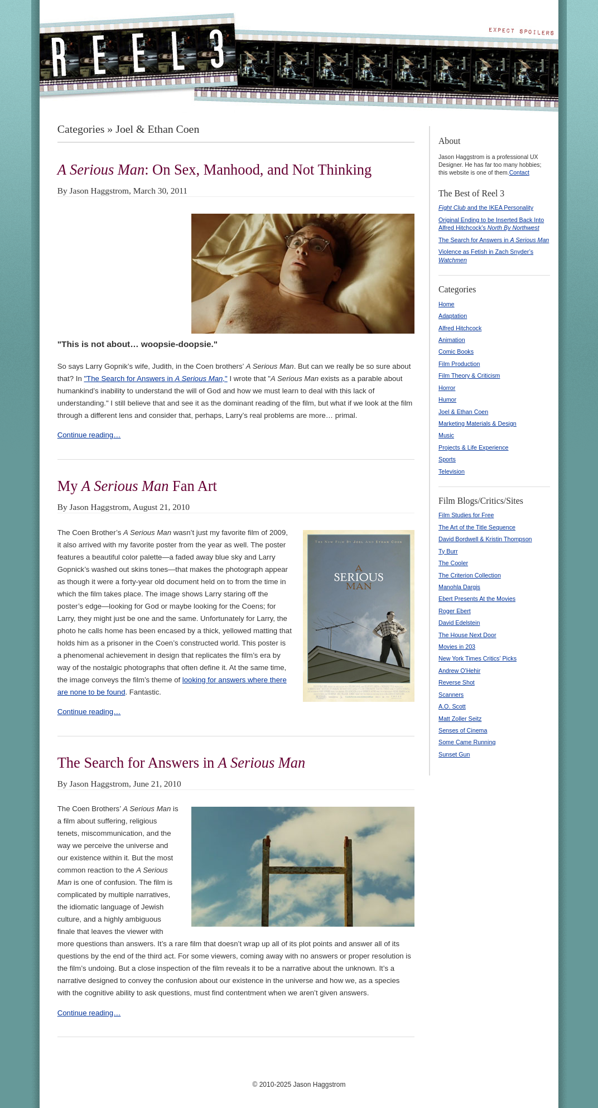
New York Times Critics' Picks (477, 658)
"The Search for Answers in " (155, 378)
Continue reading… (89, 435)
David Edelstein (459, 622)
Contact (519, 172)
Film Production (459, 363)
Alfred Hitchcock (459, 328)
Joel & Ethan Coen (463, 411)
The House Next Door (467, 635)
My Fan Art (137, 486)
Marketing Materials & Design (477, 423)
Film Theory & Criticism (469, 375)
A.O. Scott (452, 706)
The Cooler (453, 563)
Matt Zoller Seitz (459, 718)
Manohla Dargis (459, 587)
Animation (451, 339)
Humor (447, 399)
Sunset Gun (454, 754)
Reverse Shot (456, 682)
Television (451, 471)
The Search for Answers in (181, 762)
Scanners (451, 694)
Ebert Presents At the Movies (476, 598)
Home (446, 304)
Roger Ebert (454, 611)
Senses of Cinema (462, 730)
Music (446, 435)
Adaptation (452, 315)
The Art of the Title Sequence (476, 527)
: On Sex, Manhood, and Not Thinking (214, 169)
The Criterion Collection (469, 575)
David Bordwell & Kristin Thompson (485, 539)
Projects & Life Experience (473, 447)
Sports (447, 459)
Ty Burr (448, 551)
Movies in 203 (456, 646)
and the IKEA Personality (485, 207)
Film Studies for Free (466, 515)
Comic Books (456, 351)
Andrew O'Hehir (459, 670)
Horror (446, 387)
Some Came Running (466, 742)
